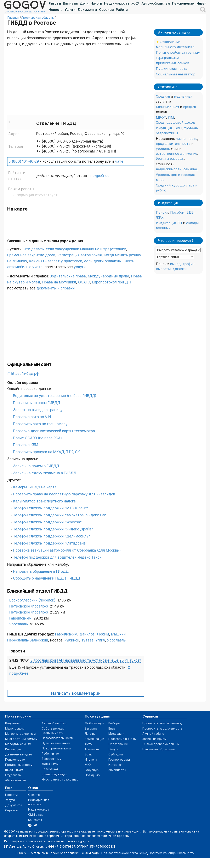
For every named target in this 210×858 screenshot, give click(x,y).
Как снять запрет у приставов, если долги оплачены (75, 261)
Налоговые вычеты (122, 739)
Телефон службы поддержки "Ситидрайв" (50, 543)
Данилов (87, 634)
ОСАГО (84, 282)
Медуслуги (116, 733)
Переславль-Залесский (27, 640)
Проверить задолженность (162, 728)
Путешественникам (56, 743)
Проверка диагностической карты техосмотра (54, 431)
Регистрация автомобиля (79, 255)
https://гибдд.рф (25, 374)
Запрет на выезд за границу (38, 410)
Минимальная (167, 107)
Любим (103, 634)
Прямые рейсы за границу (178, 52)
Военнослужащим (55, 774)
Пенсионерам (183, 3)
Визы (111, 728)
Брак (88, 754)
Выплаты (70, 3)
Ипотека (91, 759)
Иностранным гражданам (60, 779)
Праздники (92, 775)
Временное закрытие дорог (31, 255)
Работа (122, 9)
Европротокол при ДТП (112, 282)
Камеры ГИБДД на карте (35, 487)
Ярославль (18, 624)
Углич (100, 640)
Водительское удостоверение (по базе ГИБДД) (54, 396)
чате (119, 161)
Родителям (13, 723)
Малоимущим (14, 728)
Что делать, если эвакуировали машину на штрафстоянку (74, 249)
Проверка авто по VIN (32, 417)
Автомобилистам (155, 3)
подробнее (99, 176)
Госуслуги (92, 770)
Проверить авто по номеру (162, 723)
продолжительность (173, 144)
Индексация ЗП (169, 223)
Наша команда (38, 809)
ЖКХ (135, 3)
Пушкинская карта (171, 69)
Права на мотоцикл (59, 282)
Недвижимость (116, 3)
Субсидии (115, 754)
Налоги (96, 3)
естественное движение (176, 153)
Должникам (50, 764)
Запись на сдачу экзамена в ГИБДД (44, 473)
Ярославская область (37, 17)
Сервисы (106, 9)
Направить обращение (159, 749)
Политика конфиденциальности (171, 853)
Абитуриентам (15, 780)
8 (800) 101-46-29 (23, 161)
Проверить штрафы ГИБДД (36, 403)
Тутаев (87, 640)
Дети (84, 3)
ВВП (178, 128)
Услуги (70, 9)
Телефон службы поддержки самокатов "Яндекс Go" (60, 515)
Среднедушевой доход (175, 122)
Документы (87, 9)
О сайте (34, 794)
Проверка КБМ (25, 445)
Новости (56, 9)
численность (186, 139)
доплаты (180, 269)
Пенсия (162, 212)
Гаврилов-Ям (20, 618)
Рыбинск (71, 640)
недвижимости (168, 169)
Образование (118, 744)
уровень (163, 148)
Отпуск (113, 749)
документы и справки (55, 288)
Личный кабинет (154, 733)
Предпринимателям (56, 748)
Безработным (52, 758)
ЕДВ (190, 212)
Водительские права (68, 276)
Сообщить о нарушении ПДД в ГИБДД (46, 578)
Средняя (163, 96)
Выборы (114, 723)
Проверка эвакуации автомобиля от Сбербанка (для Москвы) (67, 550)
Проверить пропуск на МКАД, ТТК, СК (46, 452)
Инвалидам (13, 749)
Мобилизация (94, 723)
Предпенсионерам (19, 764)
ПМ (171, 117)
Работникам (50, 753)
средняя (190, 107)
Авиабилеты (117, 770)
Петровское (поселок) (28, 606)
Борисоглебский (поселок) (32, 600)
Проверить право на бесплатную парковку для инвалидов (64, 494)
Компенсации (94, 739)
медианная (183, 96)
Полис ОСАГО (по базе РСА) (37, 438)
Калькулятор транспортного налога (44, 501)
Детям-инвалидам (18, 754)
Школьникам (14, 770)
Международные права (108, 276)
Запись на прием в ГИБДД (36, 466)
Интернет (115, 764)
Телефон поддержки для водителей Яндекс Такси (57, 557)
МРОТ (161, 117)
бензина (190, 169)
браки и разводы (170, 158)
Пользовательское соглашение (124, 853)
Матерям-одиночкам (20, 733)
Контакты (35, 820)
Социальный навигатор (175, 74)
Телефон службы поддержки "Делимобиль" (51, 536)
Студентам (13, 775)
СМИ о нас (35, 814)
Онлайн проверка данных (160, 744)
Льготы (55, 3)
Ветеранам (50, 769)
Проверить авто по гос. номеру (40, 424)
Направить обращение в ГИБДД (41, 571)
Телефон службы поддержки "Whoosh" (47, 522)
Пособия (177, 212)
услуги (80, 267)
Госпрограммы (119, 759)
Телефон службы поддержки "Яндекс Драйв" (53, 529)
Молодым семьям (18, 744)
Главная (13, 17)
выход (175, 264)
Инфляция (164, 128)
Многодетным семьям (21, 739)
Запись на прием (154, 739)
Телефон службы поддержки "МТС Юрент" (51, 508)
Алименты (92, 749)
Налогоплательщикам (57, 738)
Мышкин (118, 634)
